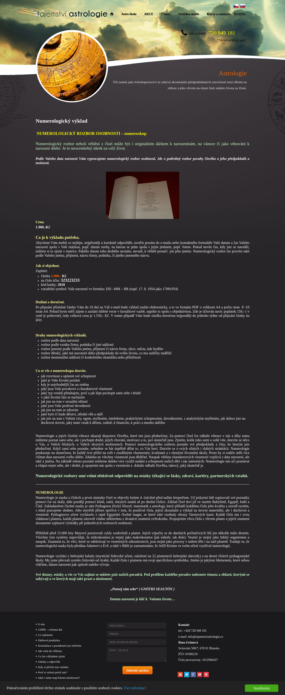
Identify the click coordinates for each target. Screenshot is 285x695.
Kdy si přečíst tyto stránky (53, 667)
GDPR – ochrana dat (50, 629)
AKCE (148, 14)
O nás (41, 624)
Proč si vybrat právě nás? (52, 672)
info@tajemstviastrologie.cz (205, 636)
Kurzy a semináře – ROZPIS (226, 14)
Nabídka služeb (189, 14)
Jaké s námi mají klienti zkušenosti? (59, 677)
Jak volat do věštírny (50, 651)
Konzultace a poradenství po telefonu (59, 645)
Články (166, 14)
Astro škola (128, 14)
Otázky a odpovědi (49, 661)
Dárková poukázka (49, 640)
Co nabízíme (45, 635)
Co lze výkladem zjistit (51, 656)
